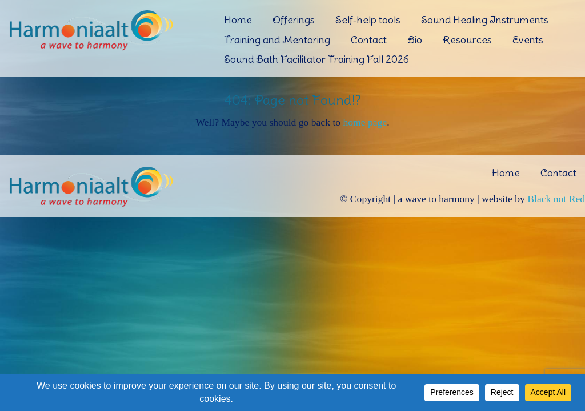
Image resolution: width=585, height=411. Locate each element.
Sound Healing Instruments (484, 19)
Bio (414, 39)
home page (365, 122)
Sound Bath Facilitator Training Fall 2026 (316, 59)
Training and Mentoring (277, 39)
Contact (369, 39)
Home (238, 19)
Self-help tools (367, 19)
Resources (467, 39)
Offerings (294, 19)
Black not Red (556, 198)
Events (527, 39)
